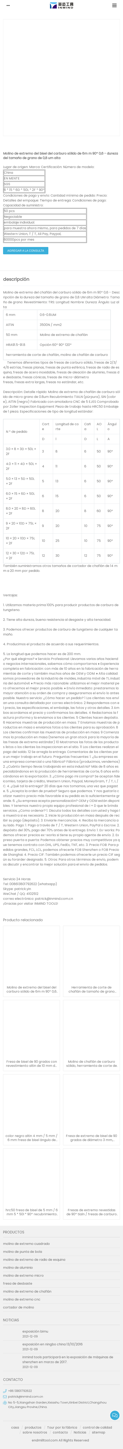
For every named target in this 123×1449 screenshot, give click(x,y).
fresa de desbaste (17, 1283)
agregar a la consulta (25, 250)
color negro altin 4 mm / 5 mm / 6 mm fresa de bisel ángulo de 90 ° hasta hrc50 (32, 1138)
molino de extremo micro (23, 1275)
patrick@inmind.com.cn (25, 1397)
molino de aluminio (18, 1267)
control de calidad (97, 1427)
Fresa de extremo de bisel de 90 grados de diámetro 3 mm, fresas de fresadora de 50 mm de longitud (91, 1138)
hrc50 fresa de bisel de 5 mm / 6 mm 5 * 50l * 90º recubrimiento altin (32, 1212)
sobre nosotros (35, 1432)
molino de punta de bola (22, 1251)
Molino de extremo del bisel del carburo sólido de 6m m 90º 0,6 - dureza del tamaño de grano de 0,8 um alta (32, 989)
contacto (60, 1432)
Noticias (80, 1432)
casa (15, 1427)
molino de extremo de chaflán (27, 1291)
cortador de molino (18, 1307)
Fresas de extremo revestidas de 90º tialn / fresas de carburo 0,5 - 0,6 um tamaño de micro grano (91, 1212)
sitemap (98, 1432)
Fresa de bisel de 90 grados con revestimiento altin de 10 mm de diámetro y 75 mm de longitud (31, 1064)
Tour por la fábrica (62, 1427)
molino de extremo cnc (21, 1299)
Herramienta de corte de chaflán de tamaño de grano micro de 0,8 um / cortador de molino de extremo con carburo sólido (91, 989)
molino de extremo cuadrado (26, 1243)
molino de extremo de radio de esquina (34, 1259)
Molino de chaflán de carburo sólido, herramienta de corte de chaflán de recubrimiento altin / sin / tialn (91, 1064)
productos (33, 1427)
